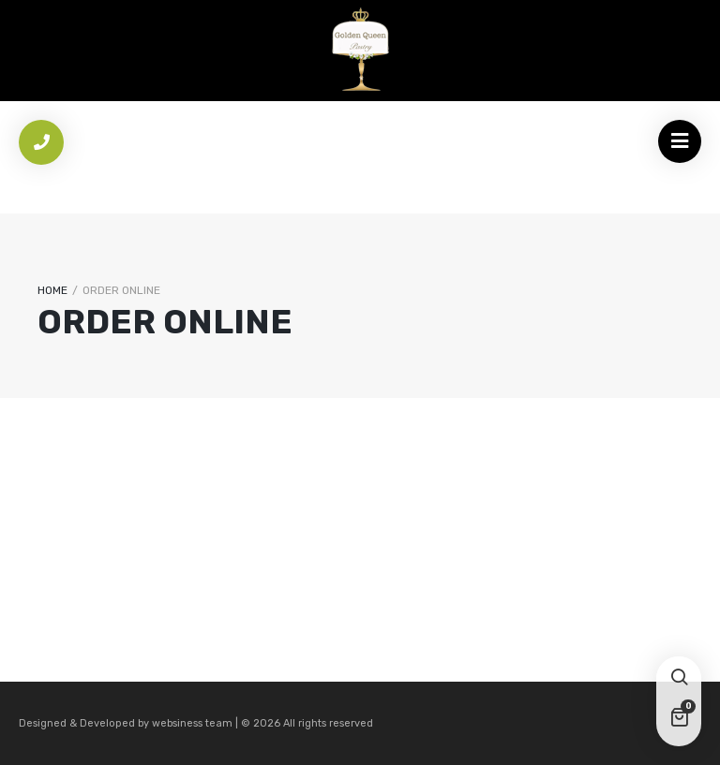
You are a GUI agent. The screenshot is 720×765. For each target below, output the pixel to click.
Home (53, 290)
